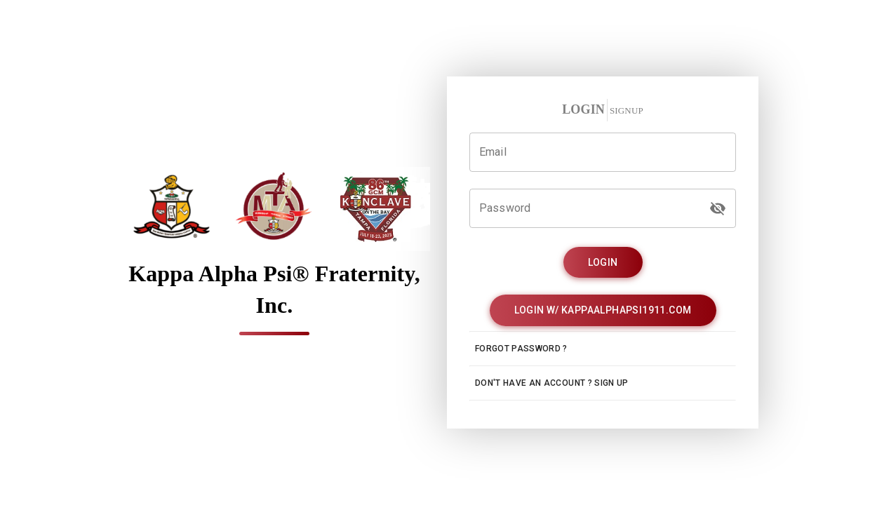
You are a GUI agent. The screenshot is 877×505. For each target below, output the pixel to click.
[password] (718, 208)
